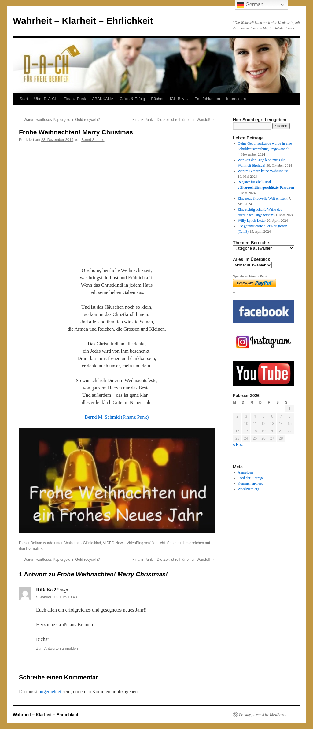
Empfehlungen (207, 98)
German (250, 5)
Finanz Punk (75, 98)
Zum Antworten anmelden (57, 648)
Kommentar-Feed (250, 483)
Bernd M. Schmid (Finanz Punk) (117, 417)
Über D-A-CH (45, 98)
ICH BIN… (179, 98)
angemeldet (50, 691)
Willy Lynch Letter (252, 220)
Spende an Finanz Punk (250, 276)
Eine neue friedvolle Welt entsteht (263, 198)
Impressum (236, 98)
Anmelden (245, 472)
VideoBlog (135, 543)
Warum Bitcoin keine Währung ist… (265, 171)
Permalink (34, 548)
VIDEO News (114, 543)
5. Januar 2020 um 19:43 (56, 597)
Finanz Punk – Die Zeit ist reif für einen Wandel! (173, 119)
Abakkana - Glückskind (82, 543)
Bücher (157, 98)
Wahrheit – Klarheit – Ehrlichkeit (83, 21)
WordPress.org (248, 489)
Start (24, 98)
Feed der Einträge (251, 478)
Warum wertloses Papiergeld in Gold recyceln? (59, 119)
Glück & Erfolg (132, 98)
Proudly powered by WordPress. (262, 714)
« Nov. (238, 445)
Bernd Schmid (92, 140)
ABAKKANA (102, 98)
